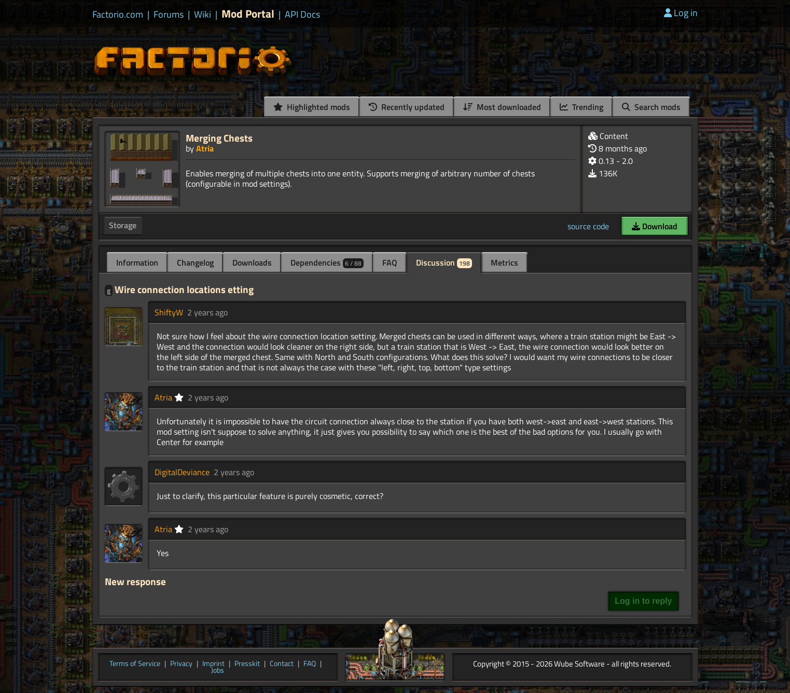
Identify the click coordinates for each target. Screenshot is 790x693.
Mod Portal (247, 13)
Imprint (213, 664)
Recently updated (407, 107)
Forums (169, 14)
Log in (681, 13)
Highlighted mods (311, 107)
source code (588, 226)
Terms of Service (134, 664)
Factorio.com (117, 14)
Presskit (247, 664)
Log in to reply (643, 601)
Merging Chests (219, 137)
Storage (122, 225)
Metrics (504, 262)
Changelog (195, 262)
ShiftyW (169, 312)
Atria (205, 148)
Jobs (217, 670)
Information (137, 262)
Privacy (181, 664)
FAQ (389, 262)
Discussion (444, 262)
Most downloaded (502, 107)
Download (654, 226)
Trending (581, 107)
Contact (282, 664)
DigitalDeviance (182, 472)
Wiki (202, 14)
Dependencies (327, 262)
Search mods (651, 107)
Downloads (252, 262)
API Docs (302, 14)
